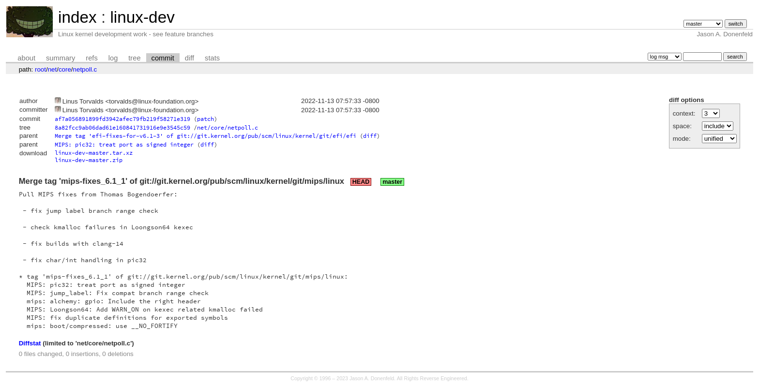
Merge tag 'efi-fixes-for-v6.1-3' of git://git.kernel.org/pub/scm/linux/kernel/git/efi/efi (205, 135)
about (26, 58)
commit (163, 58)
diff (189, 58)
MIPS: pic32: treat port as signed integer (124, 144)
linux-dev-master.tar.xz (94, 152)
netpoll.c (85, 69)
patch (205, 118)
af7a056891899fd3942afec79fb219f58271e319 (122, 118)
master (392, 182)
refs (91, 58)
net (52, 69)
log (113, 58)
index (77, 17)
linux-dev (142, 17)
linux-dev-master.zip (88, 160)
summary (60, 58)
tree (134, 58)
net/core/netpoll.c (227, 127)
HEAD (360, 182)
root (40, 69)
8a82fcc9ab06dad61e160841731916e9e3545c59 (122, 127)
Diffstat (30, 343)
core (65, 69)
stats (212, 58)
